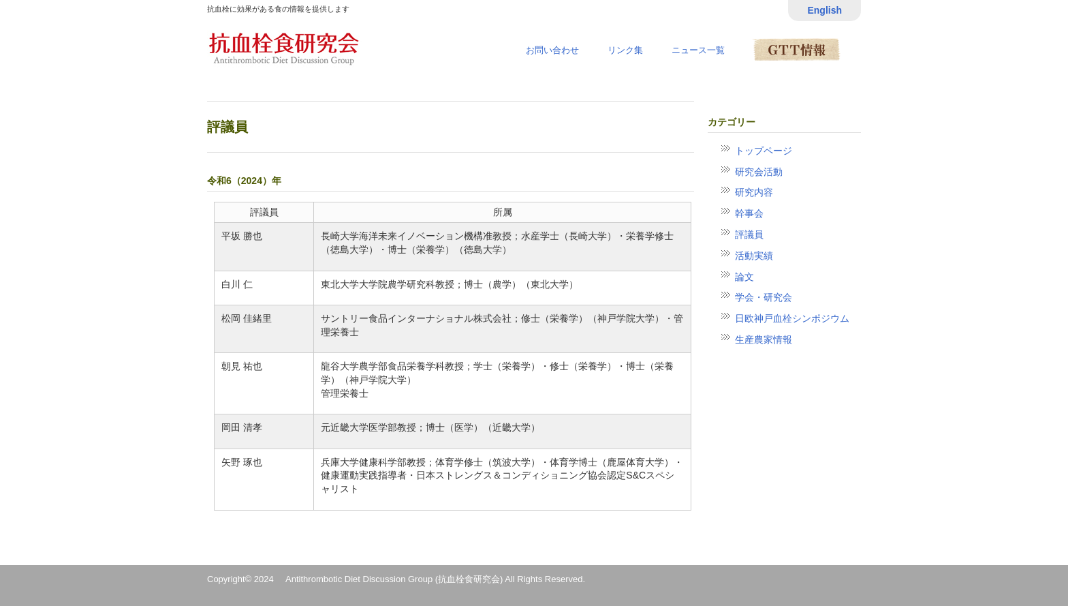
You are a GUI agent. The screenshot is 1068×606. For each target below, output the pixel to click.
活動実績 (754, 255)
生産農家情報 (763, 339)
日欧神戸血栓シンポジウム (792, 318)
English (824, 10)
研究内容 (754, 192)
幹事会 (749, 213)
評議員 (749, 234)
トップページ (763, 150)
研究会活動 (759, 171)
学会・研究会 (763, 297)
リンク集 (625, 50)
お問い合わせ (552, 50)
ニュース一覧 (698, 50)
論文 (744, 276)
